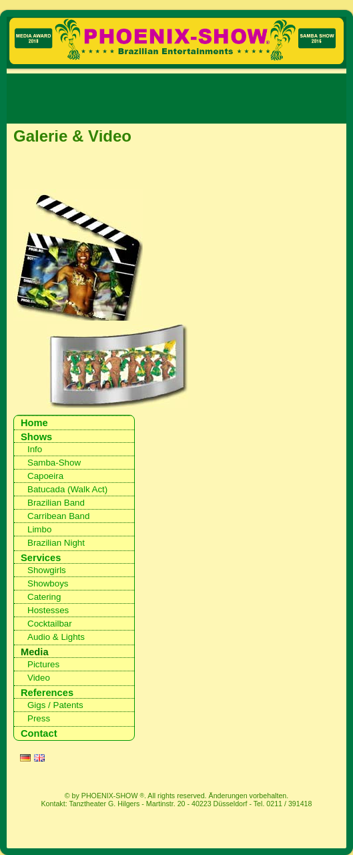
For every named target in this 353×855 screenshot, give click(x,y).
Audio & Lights (56, 637)
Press (38, 718)
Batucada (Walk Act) (67, 489)
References (47, 692)
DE (25, 759)
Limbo (39, 529)
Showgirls (46, 570)
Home (34, 422)
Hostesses (48, 610)
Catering (44, 597)
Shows (36, 437)
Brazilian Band (56, 503)
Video (38, 678)
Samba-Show (54, 463)
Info (34, 449)
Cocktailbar (49, 624)
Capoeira (45, 476)
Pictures (43, 664)
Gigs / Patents (55, 705)
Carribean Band (58, 516)
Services (41, 557)
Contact (39, 733)
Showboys (48, 583)
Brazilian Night (56, 543)
